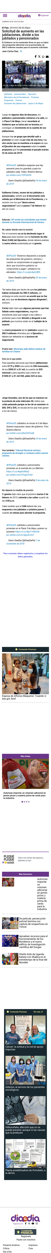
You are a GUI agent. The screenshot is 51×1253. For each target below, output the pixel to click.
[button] (5, 781)
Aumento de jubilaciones (15, 103)
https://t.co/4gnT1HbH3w (27, 531)
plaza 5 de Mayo (35, 103)
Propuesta (8, 100)
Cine (31, 1248)
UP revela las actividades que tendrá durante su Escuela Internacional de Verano (24, 221)
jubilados (8, 94)
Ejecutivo (32, 94)
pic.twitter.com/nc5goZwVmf (20, 535)
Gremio (18, 100)
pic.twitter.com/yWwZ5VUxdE (20, 433)
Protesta (35, 97)
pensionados (20, 94)
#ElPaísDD (11, 165)
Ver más (38, 1012)
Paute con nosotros (26, 1239)
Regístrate (26, 1236)
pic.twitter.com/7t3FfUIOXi (18, 175)
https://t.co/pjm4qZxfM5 (28, 272)
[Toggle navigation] (5, 15)
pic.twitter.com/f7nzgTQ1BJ (19, 475)
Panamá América (11, 1245)
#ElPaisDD (11, 465)
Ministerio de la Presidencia (16, 97)
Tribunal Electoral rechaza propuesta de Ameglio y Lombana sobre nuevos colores (25, 453)
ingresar (43, 15)
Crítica (6, 1248)
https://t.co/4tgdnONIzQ (17, 471)
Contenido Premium (25, 649)
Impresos (33, 1245)
